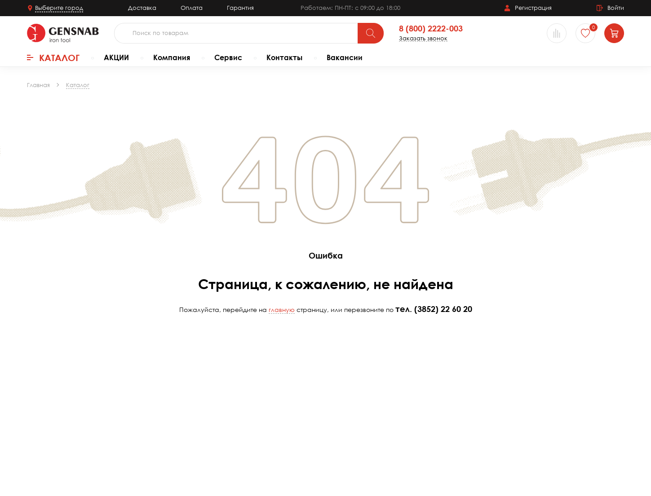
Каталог (53, 57)
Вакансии (345, 57)
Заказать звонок (423, 38)
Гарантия (240, 7)
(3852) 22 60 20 (443, 309)
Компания (171, 57)
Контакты (284, 57)
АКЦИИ (116, 57)
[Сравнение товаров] (557, 33)
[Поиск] (371, 33)
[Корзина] (614, 33)
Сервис (228, 57)
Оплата (192, 7)
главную (282, 309)
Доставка (142, 7)
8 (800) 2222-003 (431, 28)
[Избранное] (585, 33)
